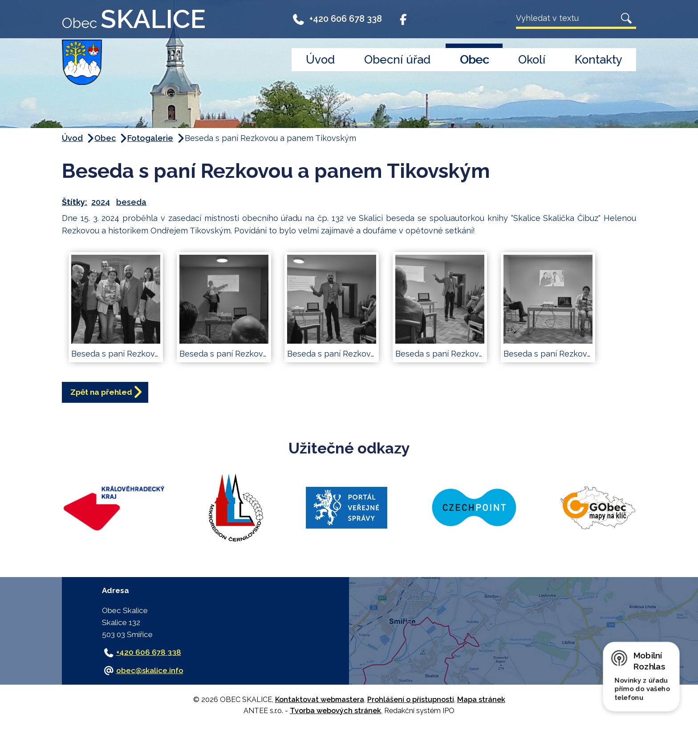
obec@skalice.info (149, 671)
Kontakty (598, 59)
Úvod (320, 59)
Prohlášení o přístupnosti (410, 701)
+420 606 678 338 (337, 18)
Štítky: (74, 202)
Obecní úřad (397, 59)
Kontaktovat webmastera (319, 701)
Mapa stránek (481, 701)
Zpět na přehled (106, 393)
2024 (100, 202)
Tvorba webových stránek (335, 712)
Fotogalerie (150, 138)
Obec (474, 59)
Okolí (531, 59)
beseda (131, 202)
